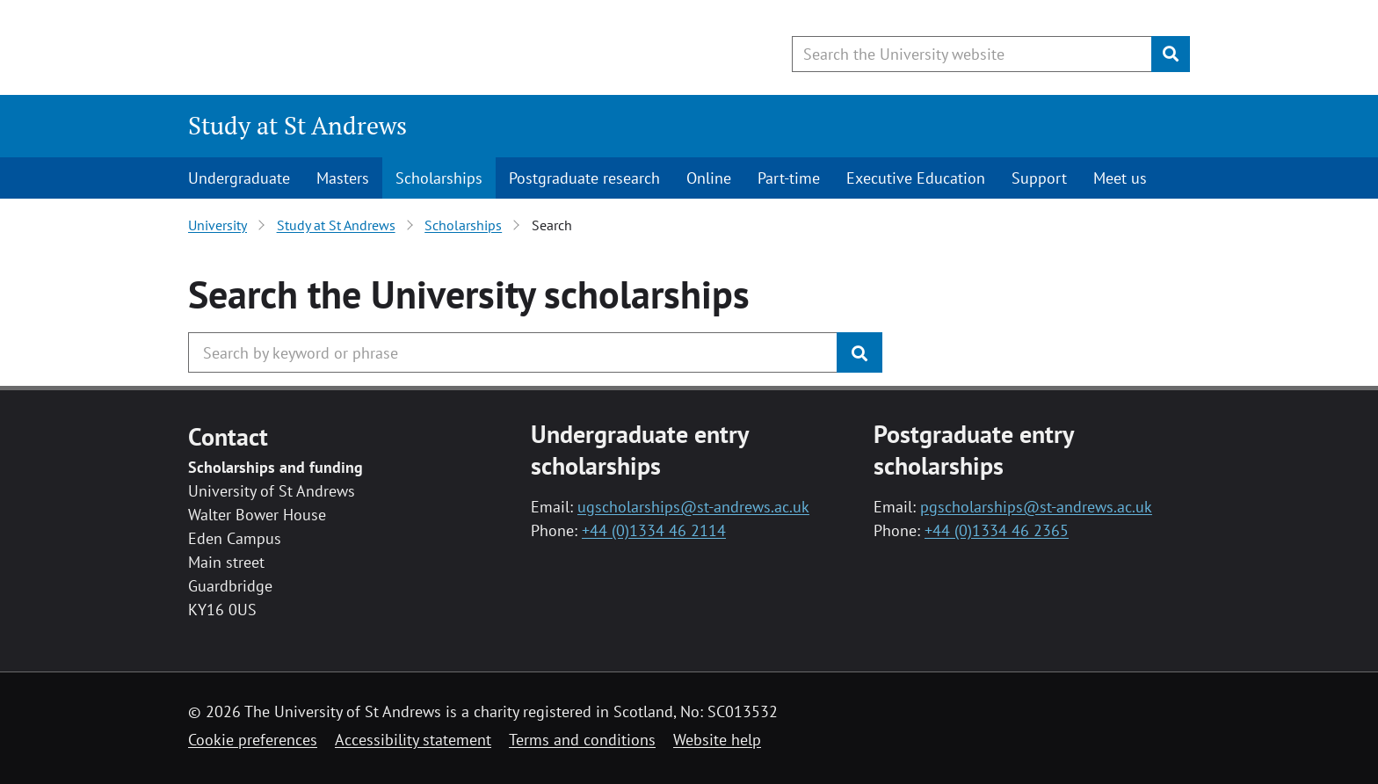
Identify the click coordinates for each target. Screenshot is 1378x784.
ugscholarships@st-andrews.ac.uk (693, 507)
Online (708, 178)
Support (1039, 178)
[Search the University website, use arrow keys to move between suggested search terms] (972, 54)
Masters (342, 178)
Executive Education (915, 178)
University (217, 225)
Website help (717, 740)
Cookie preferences (252, 740)
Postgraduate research (584, 178)
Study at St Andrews (297, 125)
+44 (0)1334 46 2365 (997, 530)
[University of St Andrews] (331, 48)
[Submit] (1170, 54)
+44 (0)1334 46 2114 (654, 530)
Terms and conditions (582, 740)
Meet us (1120, 178)
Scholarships (438, 178)
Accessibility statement (413, 740)
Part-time (789, 178)
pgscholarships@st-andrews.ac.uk (1036, 507)
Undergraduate (239, 178)
